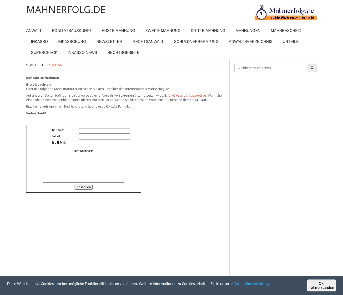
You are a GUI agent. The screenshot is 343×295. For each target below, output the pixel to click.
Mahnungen (248, 31)
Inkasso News (82, 53)
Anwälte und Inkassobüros (187, 95)
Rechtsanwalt (148, 42)
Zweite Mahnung (163, 31)
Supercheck (44, 53)
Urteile (291, 42)
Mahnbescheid (286, 31)
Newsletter (109, 42)
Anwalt (34, 31)
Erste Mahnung (118, 31)
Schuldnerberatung (196, 42)
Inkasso (39, 42)
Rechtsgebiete (123, 53)
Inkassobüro (72, 42)
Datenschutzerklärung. (252, 283)
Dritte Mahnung (208, 31)
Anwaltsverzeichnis (250, 42)
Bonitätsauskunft (71, 31)
